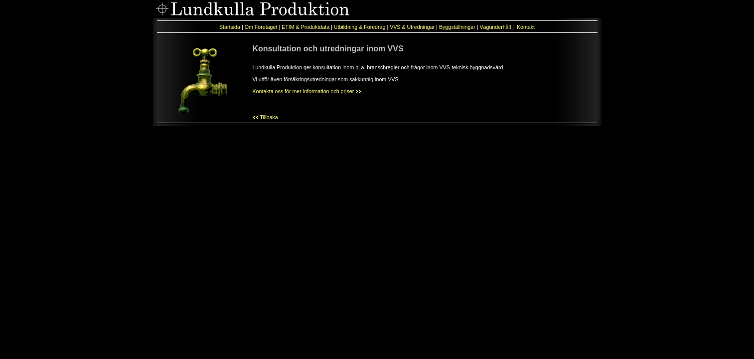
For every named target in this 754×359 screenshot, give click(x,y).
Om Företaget (261, 27)
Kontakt (526, 27)
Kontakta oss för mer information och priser (307, 91)
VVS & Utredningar (412, 27)
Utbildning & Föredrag (360, 27)
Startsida (229, 27)
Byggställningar (458, 27)
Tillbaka (265, 117)
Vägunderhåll (495, 27)
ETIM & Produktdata (305, 27)
